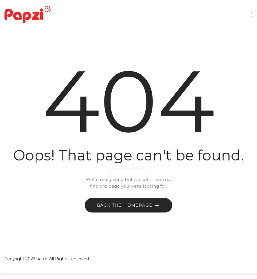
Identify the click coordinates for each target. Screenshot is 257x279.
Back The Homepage (125, 205)
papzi (41, 258)
